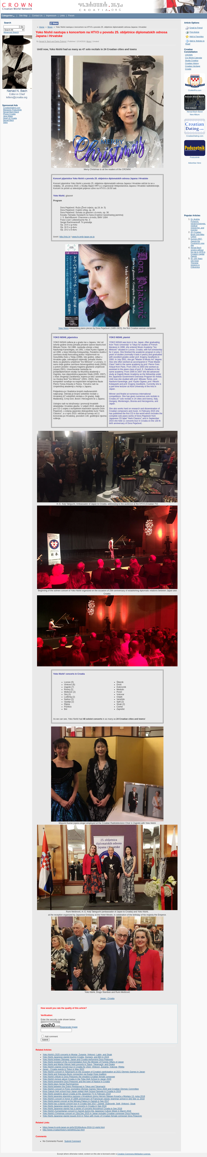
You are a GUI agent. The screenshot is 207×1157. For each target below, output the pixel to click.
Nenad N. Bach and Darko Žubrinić (52, 41)
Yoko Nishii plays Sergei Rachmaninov (61, 1084)
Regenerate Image (68, 1027)
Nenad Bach (8, 120)
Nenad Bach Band (11, 112)
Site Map (23, 15)
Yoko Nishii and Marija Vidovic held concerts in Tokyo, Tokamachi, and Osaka (79, 1064)
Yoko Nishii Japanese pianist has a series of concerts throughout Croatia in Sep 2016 (82, 1108)
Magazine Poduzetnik (12, 110)
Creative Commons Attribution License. (134, 1154)
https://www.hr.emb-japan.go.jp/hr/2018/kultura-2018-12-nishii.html (74, 1127)
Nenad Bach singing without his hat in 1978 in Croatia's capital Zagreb (198, 252)
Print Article (194, 32)
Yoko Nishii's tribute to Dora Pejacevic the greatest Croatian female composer (79, 1076)
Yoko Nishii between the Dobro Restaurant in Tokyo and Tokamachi (74, 1086)
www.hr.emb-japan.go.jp (83, 237)
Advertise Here (194, 163)
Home (41, 27)
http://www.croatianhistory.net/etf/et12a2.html (64, 1130)
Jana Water (8, 116)
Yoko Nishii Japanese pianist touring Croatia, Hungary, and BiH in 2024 (76, 1057)
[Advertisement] (194, 192)
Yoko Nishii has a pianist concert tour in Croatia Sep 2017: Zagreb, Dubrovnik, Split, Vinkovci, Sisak (89, 1103)
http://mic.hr (64, 237)
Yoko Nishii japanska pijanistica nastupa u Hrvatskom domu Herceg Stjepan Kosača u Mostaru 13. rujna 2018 (94, 1096)
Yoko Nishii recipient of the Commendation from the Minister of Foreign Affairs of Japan (83, 1062)
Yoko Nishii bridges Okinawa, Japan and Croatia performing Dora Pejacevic (78, 1059)
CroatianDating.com (11, 108)
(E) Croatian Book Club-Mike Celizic (197, 234)
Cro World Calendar (193, 58)
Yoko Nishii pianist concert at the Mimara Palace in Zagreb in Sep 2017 (76, 1101)
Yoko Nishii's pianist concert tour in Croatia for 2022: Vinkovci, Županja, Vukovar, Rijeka (83, 1067)
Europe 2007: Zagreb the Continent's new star (197, 242)
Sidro (5, 122)
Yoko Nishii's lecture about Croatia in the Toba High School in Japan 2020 (77, 1079)
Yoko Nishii (63, 328)
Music (50, 27)
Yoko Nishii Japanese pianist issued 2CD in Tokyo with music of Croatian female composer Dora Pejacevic (92, 1116)
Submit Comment (72, 1141)
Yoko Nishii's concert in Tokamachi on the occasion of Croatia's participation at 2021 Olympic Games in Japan (94, 1072)
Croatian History (192, 63)
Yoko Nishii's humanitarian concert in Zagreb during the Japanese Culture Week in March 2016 (87, 1111)
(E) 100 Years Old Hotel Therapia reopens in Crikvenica (196, 262)
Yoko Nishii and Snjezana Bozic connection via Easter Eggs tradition (74, 1074)
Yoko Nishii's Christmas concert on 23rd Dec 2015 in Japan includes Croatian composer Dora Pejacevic (91, 1113)
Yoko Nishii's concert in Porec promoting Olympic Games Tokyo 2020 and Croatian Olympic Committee (91, 1089)
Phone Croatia (9, 114)
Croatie (188, 69)
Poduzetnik (194, 157)
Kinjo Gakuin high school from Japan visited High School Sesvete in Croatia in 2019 (82, 1091)
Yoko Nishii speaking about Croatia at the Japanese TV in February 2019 (77, 1094)
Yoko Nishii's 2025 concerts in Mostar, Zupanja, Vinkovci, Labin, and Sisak (77, 1054)
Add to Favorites (196, 36)
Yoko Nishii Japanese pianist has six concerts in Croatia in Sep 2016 (75, 1106)
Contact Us (37, 15)
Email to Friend (195, 28)
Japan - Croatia (107, 998)
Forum (71, 15)
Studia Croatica (191, 60)
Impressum (51, 15)
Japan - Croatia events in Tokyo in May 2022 (63, 1069)
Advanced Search (11, 32)
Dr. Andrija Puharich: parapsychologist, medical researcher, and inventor (198, 224)
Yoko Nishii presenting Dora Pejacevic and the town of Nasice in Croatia (76, 1081)
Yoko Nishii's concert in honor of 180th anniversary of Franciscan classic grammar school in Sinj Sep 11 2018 (93, 1099)
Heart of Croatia (10, 118)
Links (62, 15)
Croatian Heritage (192, 66)
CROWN (189, 55)
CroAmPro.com (194, 90)
